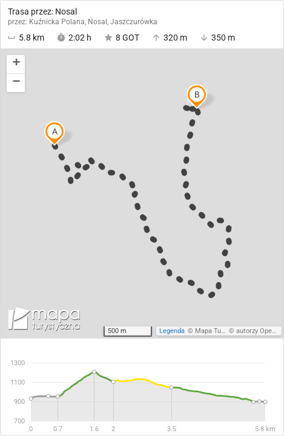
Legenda (172, 331)
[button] (16, 64)
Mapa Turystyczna (222, 331)
